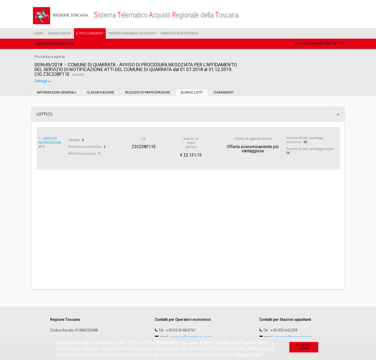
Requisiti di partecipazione (147, 93)
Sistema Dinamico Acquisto (132, 33)
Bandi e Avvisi (59, 33)
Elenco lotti (192, 93)
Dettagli (43, 82)
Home (38, 33)
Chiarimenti (223, 93)
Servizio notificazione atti (50, 143)
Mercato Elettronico (179, 33)
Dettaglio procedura (54, 44)
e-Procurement (89, 33)
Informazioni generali (56, 93)
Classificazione (100, 93)
